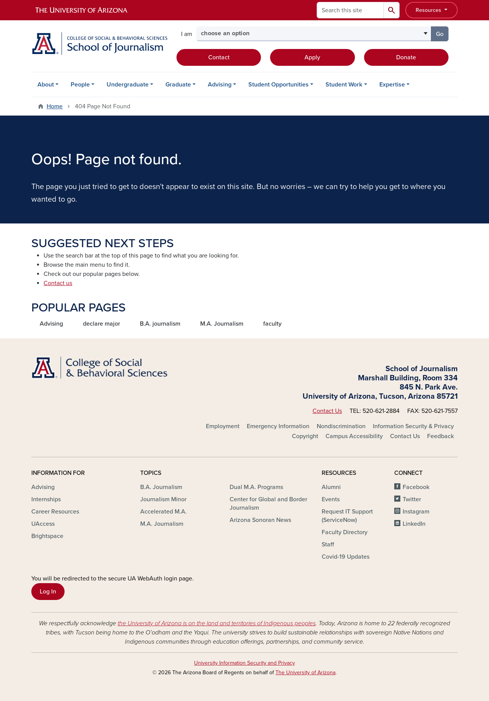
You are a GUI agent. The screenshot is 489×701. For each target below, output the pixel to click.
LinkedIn (414, 524)
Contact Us (327, 411)
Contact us (58, 283)
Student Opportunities (278, 84)
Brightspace (47, 536)
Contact (219, 57)
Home (55, 106)
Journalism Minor (163, 499)
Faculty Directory (345, 532)
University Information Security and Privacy (244, 663)
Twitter (412, 499)
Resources (429, 10)
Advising (220, 84)
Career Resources (55, 511)
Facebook (416, 487)
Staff (328, 544)
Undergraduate (128, 84)
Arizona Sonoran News (260, 520)
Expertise (392, 84)
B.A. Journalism (161, 487)
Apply (312, 57)
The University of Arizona (305, 672)
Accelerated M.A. (163, 511)
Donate (406, 57)
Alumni (331, 487)
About (45, 84)
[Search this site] (350, 10)
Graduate (178, 84)
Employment (223, 426)
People (80, 84)
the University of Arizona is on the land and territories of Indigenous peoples (217, 623)
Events (331, 499)
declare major (101, 324)
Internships (46, 499)
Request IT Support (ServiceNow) (347, 516)
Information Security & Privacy (413, 426)
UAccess (43, 524)
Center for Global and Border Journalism (268, 504)
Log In (48, 591)
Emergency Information (278, 426)
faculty (272, 324)
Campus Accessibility (354, 436)
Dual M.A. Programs (256, 487)
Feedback (440, 436)
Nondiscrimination (341, 426)
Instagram (416, 511)
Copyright (305, 436)
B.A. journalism (160, 324)
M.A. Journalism (221, 324)
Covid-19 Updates (345, 557)
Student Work (343, 84)
